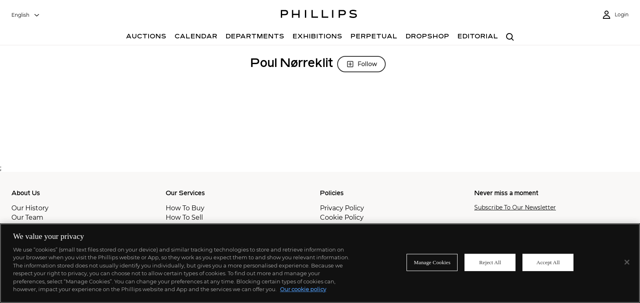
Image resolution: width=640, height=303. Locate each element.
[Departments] (255, 37)
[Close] (627, 262)
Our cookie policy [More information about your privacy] (303, 289)
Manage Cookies (432, 262)
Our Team (27, 217)
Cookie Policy (342, 217)
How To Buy (185, 208)
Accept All (548, 262)
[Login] (615, 15)
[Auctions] (146, 37)
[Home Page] (319, 15)
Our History (30, 208)
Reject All (490, 262)
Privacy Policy (342, 208)
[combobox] (25, 15)
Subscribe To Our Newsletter (515, 207)
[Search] (510, 37)
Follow (361, 64)
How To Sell (184, 217)
